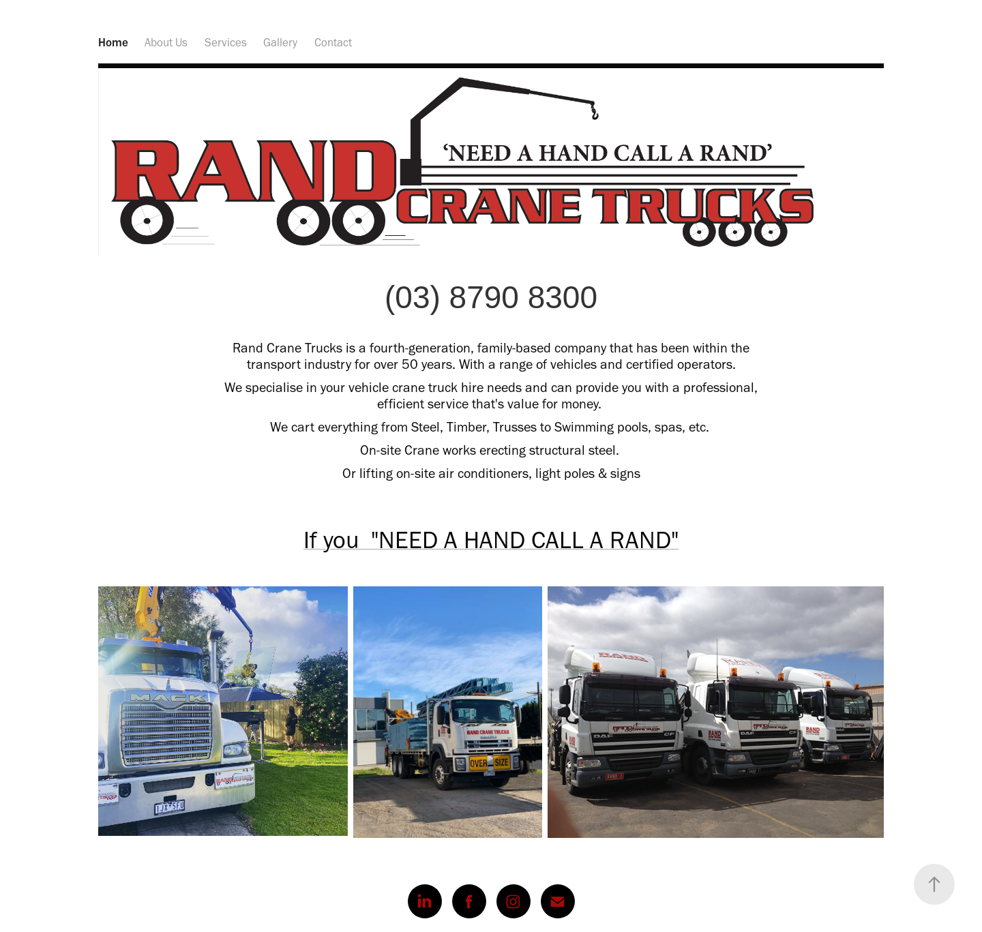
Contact (333, 42)
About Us (166, 42)
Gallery (280, 42)
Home (113, 42)
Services (226, 42)
